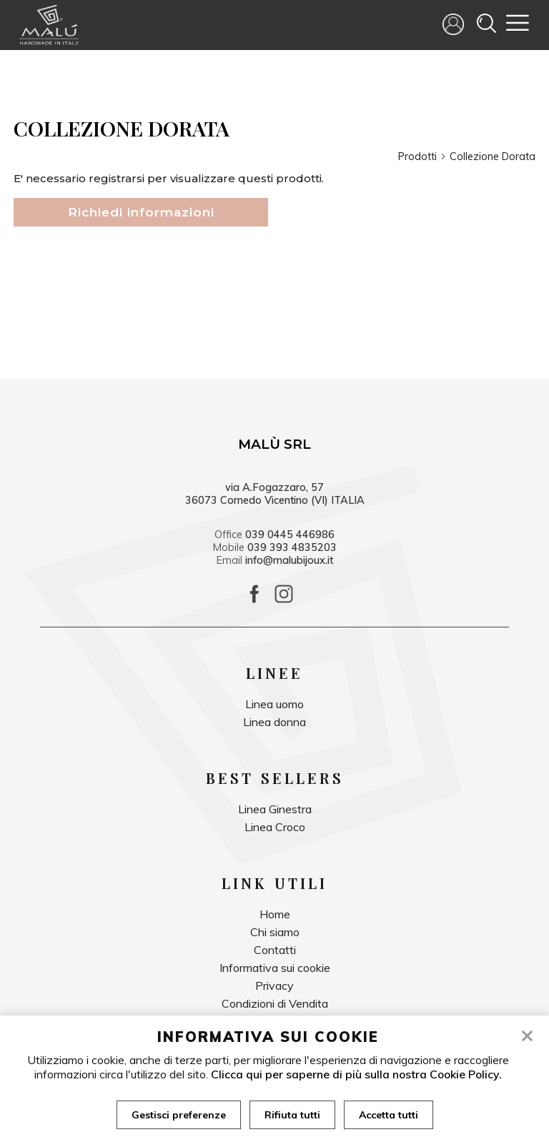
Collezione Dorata (492, 156)
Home (274, 914)
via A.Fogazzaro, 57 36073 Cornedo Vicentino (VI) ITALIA (275, 494)
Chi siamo (275, 932)
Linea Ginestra (275, 809)
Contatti (275, 950)
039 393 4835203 (292, 547)
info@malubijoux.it (289, 560)
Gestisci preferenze (179, 1114)
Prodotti (422, 156)
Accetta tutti (388, 1114)
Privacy (274, 985)
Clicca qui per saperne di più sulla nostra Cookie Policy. (356, 1074)
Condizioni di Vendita (275, 1003)
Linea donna (274, 722)
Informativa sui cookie (274, 967)
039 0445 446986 (290, 534)
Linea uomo (274, 704)
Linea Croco (274, 827)
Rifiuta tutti (292, 1114)
